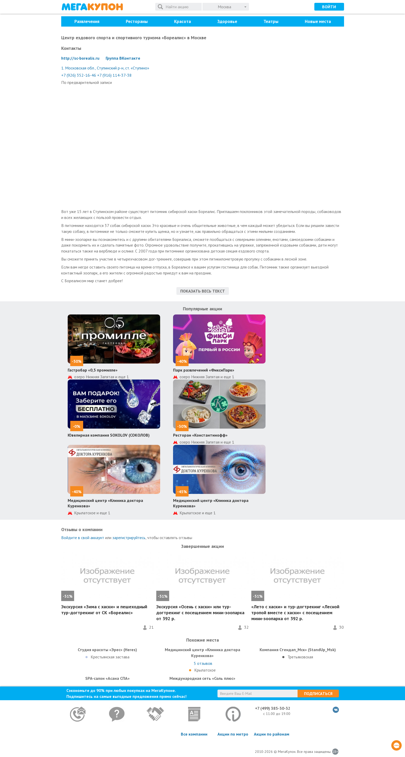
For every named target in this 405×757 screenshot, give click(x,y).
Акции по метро (232, 734)
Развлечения (86, 21)
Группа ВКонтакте (123, 58)
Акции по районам (271, 734)
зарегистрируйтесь (128, 537)
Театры (270, 21)
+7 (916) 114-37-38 (114, 75)
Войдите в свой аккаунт (82, 537)
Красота (182, 21)
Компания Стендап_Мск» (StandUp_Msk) (298, 649)
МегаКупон (92, 7)
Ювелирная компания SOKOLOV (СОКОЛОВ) (109, 435)
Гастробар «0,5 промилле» (93, 370)
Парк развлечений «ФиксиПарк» (203, 370)
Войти (329, 6)
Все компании (194, 734)
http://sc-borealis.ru (80, 58)
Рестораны (137, 21)
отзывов (203, 663)
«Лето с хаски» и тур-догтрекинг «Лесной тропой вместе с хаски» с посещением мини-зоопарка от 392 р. (295, 613)
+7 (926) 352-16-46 (78, 75)
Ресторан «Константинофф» (200, 435)
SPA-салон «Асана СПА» (107, 678)
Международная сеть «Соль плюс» (202, 678)
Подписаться (318, 693)
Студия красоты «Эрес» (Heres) (107, 649)
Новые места (318, 21)
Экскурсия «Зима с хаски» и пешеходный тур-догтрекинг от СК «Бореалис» (104, 610)
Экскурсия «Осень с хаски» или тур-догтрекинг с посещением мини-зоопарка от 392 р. (200, 613)
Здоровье (227, 21)
